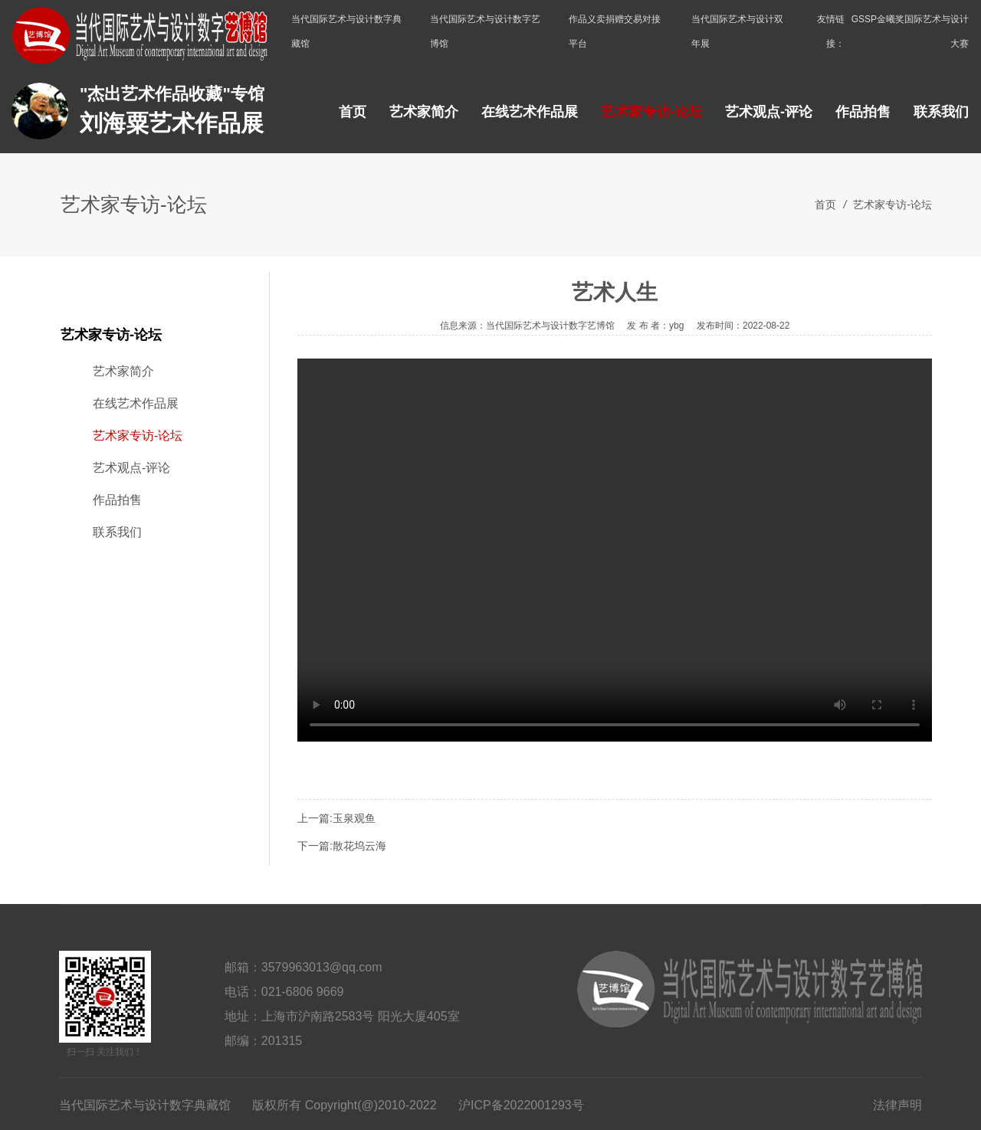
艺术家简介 (423, 112)
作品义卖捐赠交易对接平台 (615, 31)
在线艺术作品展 (529, 112)
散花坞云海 (359, 846)
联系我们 (941, 112)
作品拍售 (863, 112)
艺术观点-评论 (768, 112)
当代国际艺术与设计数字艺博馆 (485, 31)
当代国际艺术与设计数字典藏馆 (346, 31)
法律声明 (897, 1105)
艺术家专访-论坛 (651, 112)
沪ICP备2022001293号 (521, 1105)
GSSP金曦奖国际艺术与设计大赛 (910, 31)
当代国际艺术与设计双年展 (737, 31)
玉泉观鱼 (354, 818)
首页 (352, 112)
